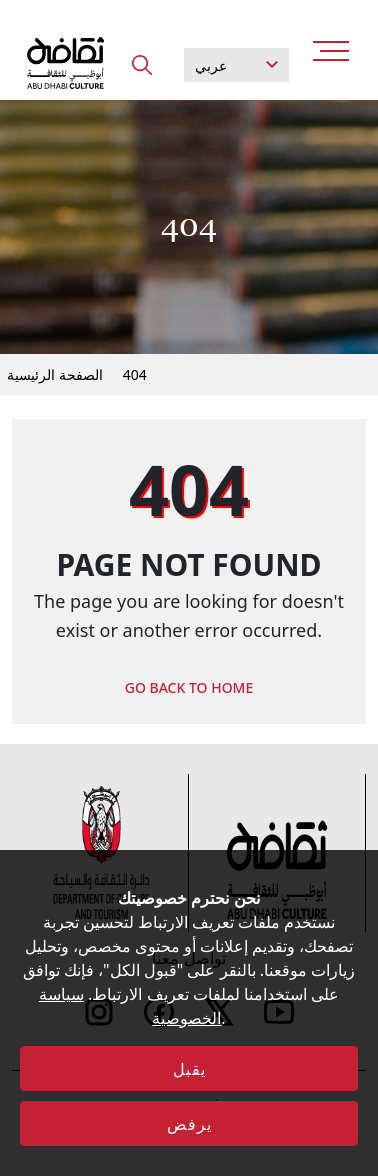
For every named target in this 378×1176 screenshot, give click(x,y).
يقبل (189, 1069)
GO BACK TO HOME (189, 687)
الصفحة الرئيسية (55, 374)
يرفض (189, 1124)
